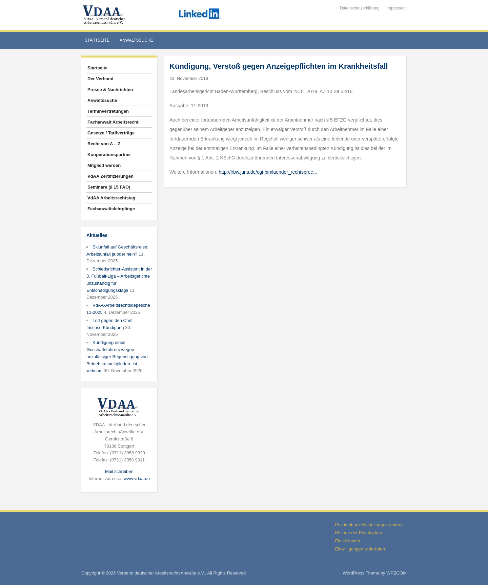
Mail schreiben (119, 471)
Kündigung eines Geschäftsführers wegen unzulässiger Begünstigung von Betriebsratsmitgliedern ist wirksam (117, 356)
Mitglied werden (104, 165)
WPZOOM (396, 573)
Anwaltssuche (136, 40)
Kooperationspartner (109, 154)
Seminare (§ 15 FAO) (108, 187)
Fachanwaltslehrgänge (111, 208)
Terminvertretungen (108, 111)
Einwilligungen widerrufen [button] (360, 548)
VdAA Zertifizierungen (110, 176)
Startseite (97, 40)
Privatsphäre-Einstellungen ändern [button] (369, 524)
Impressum (397, 8)
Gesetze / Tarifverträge (111, 132)
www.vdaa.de (137, 478)
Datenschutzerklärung (360, 8)
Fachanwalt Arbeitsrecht (113, 122)
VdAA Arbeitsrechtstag (111, 197)
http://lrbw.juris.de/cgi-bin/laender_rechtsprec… (268, 172)
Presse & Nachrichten (110, 89)
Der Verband (100, 78)
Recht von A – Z (103, 143)
